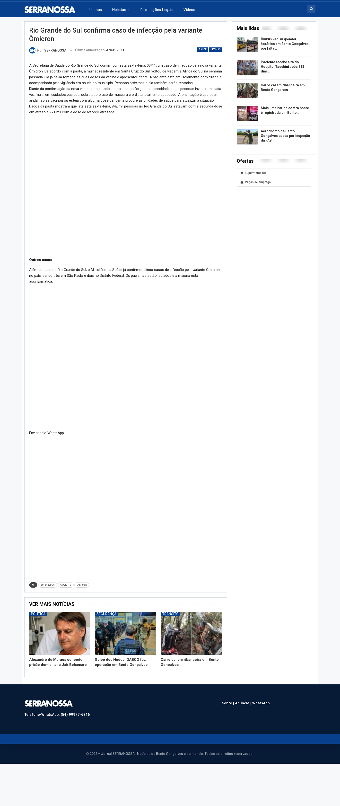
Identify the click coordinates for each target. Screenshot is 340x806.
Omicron (82, 584)
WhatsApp (261, 703)
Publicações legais (156, 10)
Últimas (95, 10)
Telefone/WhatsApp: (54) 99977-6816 (57, 714)
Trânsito (170, 614)
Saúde (203, 49)
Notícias (119, 10)
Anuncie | (243, 703)
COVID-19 (65, 584)
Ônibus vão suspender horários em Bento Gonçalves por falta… (285, 43)
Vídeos (189, 10)
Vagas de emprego (256, 182)
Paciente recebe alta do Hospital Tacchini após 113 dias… (282, 66)
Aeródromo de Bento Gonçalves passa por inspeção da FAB (285, 135)
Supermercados (254, 173)
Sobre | (228, 703)
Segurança (106, 614)
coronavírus (48, 584)
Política (38, 614)
